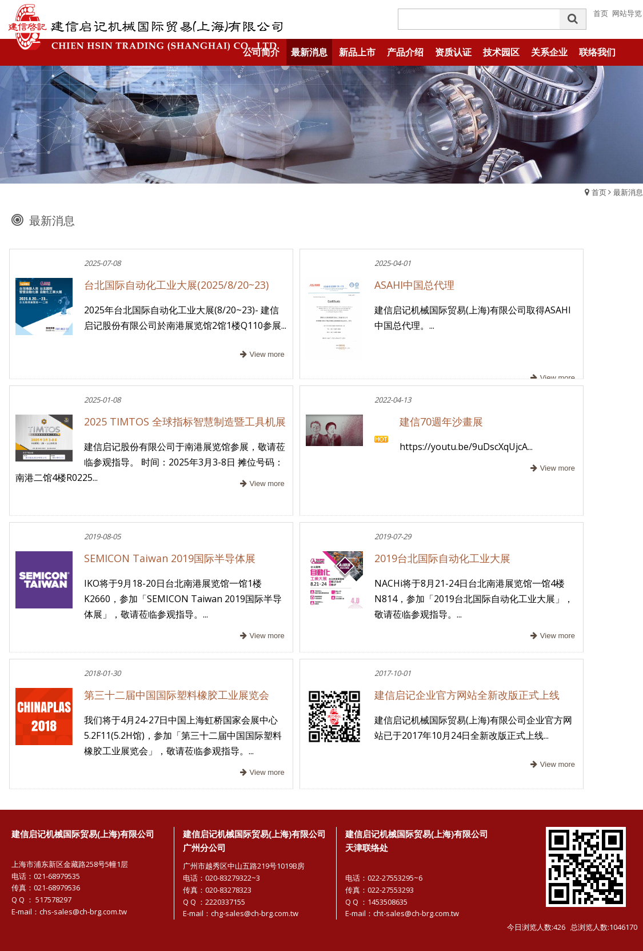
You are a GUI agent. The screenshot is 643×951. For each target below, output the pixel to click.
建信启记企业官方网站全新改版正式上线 (467, 695)
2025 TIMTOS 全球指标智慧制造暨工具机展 (185, 421)
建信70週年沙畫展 (441, 421)
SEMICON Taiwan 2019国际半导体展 (169, 558)
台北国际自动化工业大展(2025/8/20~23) (176, 285)
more (261, 355)
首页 (599, 192)
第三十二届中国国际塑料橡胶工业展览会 (176, 695)
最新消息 (628, 192)
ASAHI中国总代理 (414, 285)
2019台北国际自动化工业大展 (442, 558)
